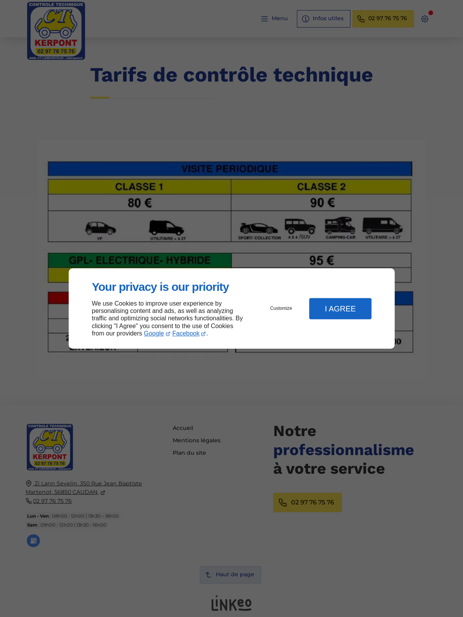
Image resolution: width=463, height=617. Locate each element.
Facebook (185, 333)
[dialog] (232, 308)
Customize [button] (281, 308)
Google (154, 333)
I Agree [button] (340, 308)
